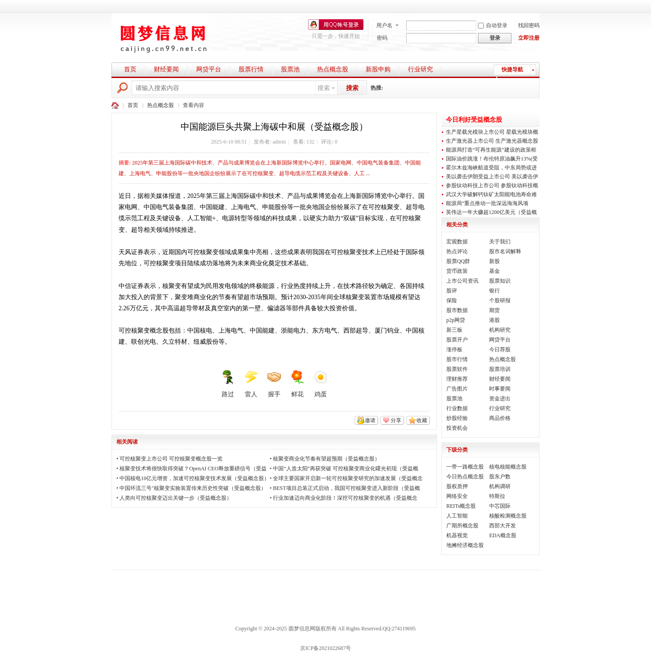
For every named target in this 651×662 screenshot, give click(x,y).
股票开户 (457, 340)
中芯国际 (500, 506)
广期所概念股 (462, 525)
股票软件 (457, 369)
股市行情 (457, 359)
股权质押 (457, 486)
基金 (494, 271)
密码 (382, 38)
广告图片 (457, 389)
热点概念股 (332, 69)
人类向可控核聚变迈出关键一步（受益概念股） (175, 498)
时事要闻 (500, 389)
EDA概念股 (502, 535)
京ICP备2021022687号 (325, 648)
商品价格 (500, 418)
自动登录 (492, 25)
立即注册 (529, 38)
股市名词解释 (505, 251)
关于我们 (500, 241)
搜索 (323, 88)
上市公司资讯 (462, 281)
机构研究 (500, 330)
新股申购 (378, 69)
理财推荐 (457, 379)
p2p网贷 (455, 320)
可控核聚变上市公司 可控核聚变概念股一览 (170, 459)
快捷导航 (512, 69)
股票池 (290, 69)
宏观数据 (457, 241)
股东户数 (500, 476)
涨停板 (454, 349)
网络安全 (457, 496)
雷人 (251, 384)
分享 (396, 420)
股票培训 (500, 369)
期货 (494, 310)
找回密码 (529, 25)
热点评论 (457, 251)
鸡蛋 (320, 384)
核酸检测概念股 (508, 516)
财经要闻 (166, 69)
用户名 (384, 25)
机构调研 (500, 486)
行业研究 (420, 69)
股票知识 (500, 281)
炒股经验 (457, 418)
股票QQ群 (458, 261)
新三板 (454, 330)
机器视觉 (457, 535)
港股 (494, 320)
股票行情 (251, 69)
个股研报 (500, 300)
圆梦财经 (115, 105)
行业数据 (457, 408)
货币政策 (457, 271)
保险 (451, 300)
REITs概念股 (461, 506)
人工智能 (457, 516)
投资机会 (457, 428)
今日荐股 (500, 349)
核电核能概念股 (508, 467)
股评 (451, 291)
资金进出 (500, 398)
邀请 (370, 420)
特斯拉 (497, 496)
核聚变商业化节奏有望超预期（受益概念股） (326, 459)
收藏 (421, 420)
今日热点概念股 (465, 476)
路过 (228, 384)
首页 (130, 69)
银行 (494, 291)
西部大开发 (502, 525)
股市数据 (457, 310)
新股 (494, 261)
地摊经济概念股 (465, 545)
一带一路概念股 (465, 467)
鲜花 (297, 384)
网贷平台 (208, 69)
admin (279, 142)
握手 (274, 384)
